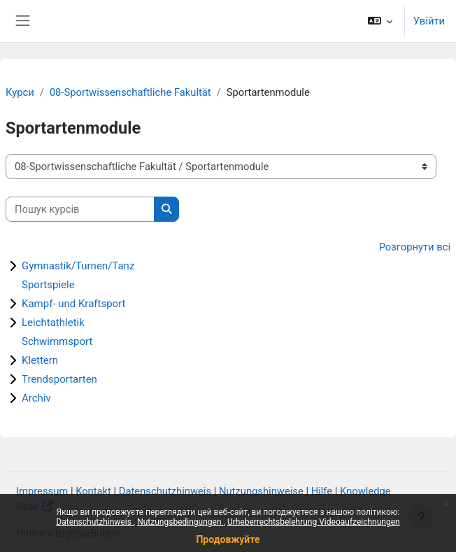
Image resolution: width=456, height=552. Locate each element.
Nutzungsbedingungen (180, 522)
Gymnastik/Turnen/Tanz (78, 266)
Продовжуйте (227, 539)
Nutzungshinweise (261, 491)
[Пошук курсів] (80, 209)
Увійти (429, 21)
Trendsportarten (59, 379)
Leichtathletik (53, 322)
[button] (379, 21)
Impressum (42, 491)
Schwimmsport (57, 341)
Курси (20, 92)
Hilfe (321, 491)
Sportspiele (48, 284)
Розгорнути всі (414, 247)
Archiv (36, 398)
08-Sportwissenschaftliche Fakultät (130, 92)
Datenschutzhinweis (95, 522)
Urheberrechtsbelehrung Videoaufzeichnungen (313, 522)
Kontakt (93, 491)
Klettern (40, 360)
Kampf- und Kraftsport (74, 303)
